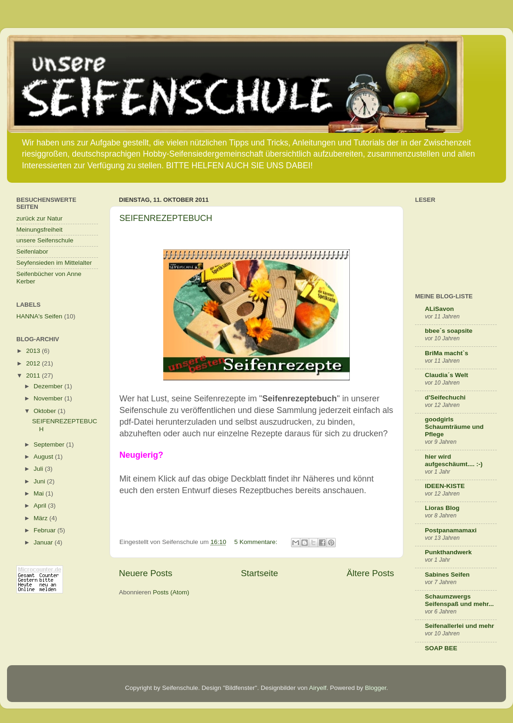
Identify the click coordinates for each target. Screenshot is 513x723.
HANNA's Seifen (39, 316)
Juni (40, 481)
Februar (45, 530)
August (44, 456)
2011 (34, 375)
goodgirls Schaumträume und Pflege (454, 427)
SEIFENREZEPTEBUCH (165, 218)
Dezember (49, 386)
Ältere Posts (370, 573)
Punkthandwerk (448, 552)
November (49, 398)
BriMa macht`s (446, 353)
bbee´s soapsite (448, 330)
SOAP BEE (441, 648)
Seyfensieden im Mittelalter (54, 262)
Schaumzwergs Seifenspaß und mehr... (459, 600)
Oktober (46, 410)
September (50, 444)
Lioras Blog (442, 507)
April (41, 505)
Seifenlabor (32, 251)
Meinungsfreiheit (39, 229)
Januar (44, 542)
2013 (34, 350)
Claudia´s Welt (446, 375)
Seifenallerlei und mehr (459, 625)
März (41, 518)
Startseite (259, 573)
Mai (40, 493)
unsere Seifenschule (44, 240)
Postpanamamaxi (451, 530)
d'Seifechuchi (445, 397)
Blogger (376, 687)
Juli (39, 468)
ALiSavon (439, 308)
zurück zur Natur (39, 218)
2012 (34, 363)
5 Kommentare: (256, 541)
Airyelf (317, 687)
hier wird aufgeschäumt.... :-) (454, 460)
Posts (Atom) (171, 592)
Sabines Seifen (447, 574)
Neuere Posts (145, 573)
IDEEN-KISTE (445, 485)
